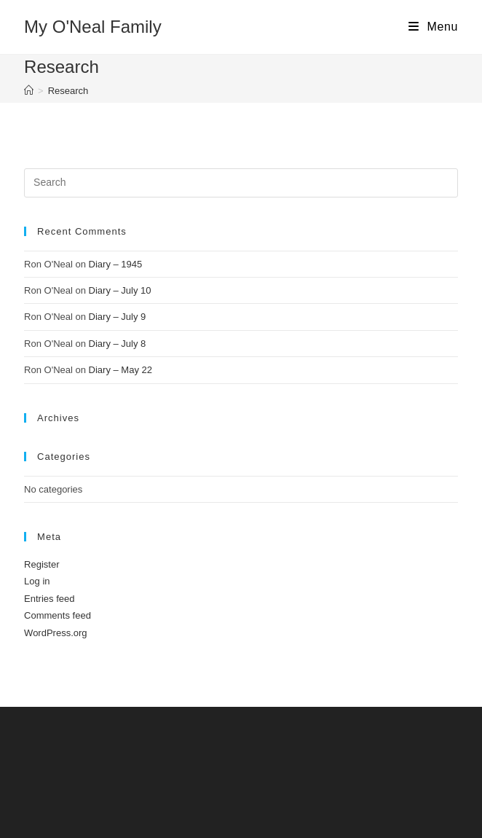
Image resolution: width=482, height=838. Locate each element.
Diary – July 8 (117, 343)
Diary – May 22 (120, 369)
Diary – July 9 (117, 316)
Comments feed (57, 615)
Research (68, 90)
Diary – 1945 (116, 264)
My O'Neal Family (93, 26)
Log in (37, 581)
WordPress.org (55, 632)
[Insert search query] (241, 182)
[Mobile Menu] (433, 27)
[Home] (28, 90)
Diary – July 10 (120, 290)
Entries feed (49, 598)
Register (41, 564)
